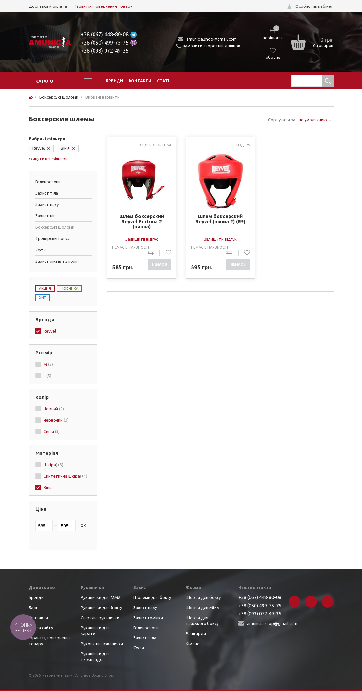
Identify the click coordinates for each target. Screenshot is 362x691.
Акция (45, 288)
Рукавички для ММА (101, 597)
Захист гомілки (148, 617)
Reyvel (38, 148)
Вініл (65, 148)
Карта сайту (41, 627)
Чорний (54, 409)
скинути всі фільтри (48, 158)
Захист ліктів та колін (57, 261)
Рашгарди (196, 633)
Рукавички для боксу (101, 607)
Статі (163, 81)
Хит (42, 298)
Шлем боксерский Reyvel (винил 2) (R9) (220, 219)
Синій (52, 431)
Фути (40, 250)
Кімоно (193, 643)
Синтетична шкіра (65, 476)
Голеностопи (48, 181)
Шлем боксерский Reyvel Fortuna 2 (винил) (141, 221)
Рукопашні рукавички (102, 643)
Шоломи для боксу (152, 597)
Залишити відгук (141, 239)
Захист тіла (46, 193)
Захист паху (47, 204)
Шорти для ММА (202, 607)
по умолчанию (313, 119)
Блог (33, 607)
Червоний (56, 420)
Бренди (114, 81)
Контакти (140, 81)
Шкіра (53, 464)
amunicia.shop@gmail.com (211, 39)
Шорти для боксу (203, 597)
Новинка (69, 288)
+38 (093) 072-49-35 (105, 51)
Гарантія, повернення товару (103, 6)
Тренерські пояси (52, 238)
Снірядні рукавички (100, 617)
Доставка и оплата (48, 6)
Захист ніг (45, 215)
